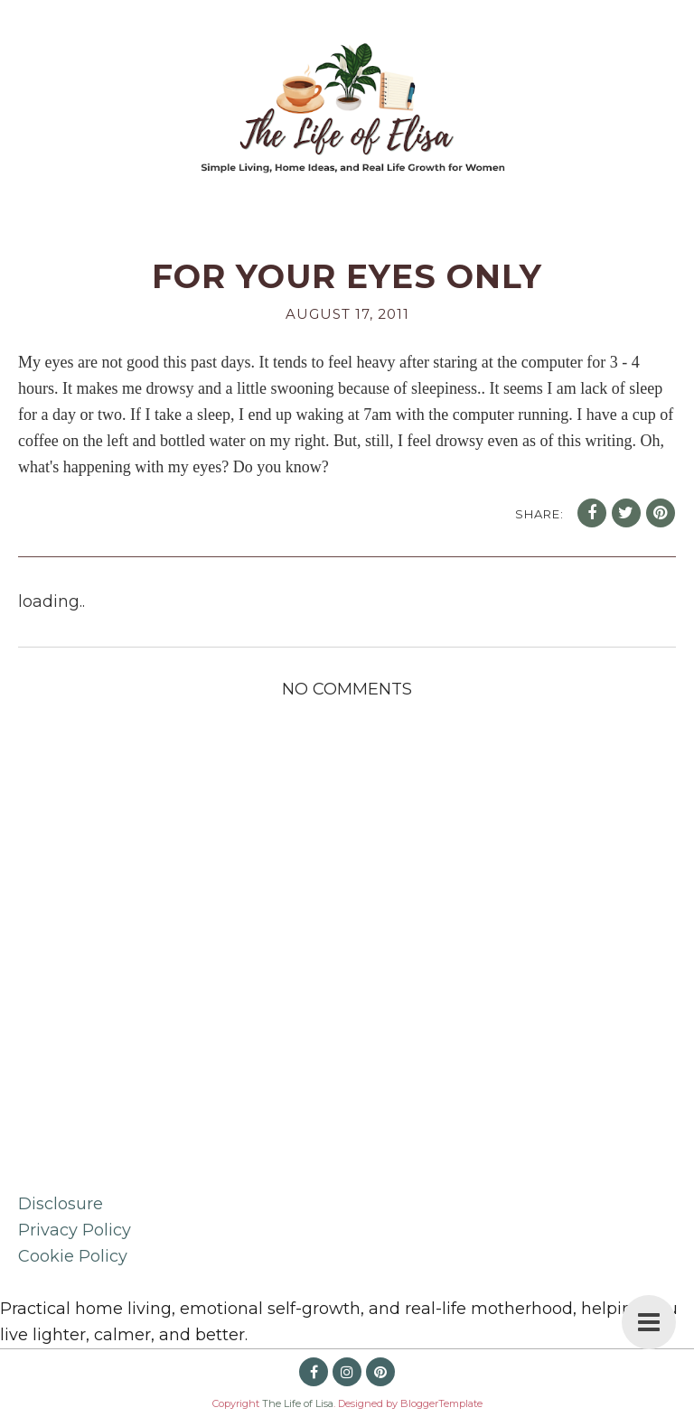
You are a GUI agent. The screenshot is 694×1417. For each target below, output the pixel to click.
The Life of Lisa (297, 1403)
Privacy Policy (74, 1230)
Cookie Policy (72, 1256)
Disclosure (60, 1204)
